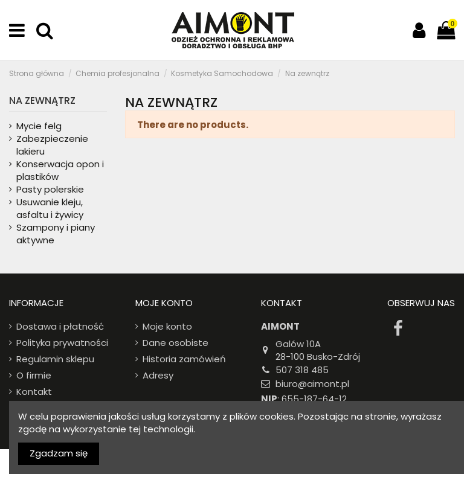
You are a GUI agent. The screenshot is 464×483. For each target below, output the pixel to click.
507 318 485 (302, 369)
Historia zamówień (184, 359)
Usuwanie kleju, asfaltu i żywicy (49, 208)
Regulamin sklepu (55, 359)
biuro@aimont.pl (312, 383)
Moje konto (167, 326)
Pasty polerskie (50, 189)
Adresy (158, 375)
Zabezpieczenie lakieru (52, 145)
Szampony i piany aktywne (55, 233)
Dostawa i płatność (60, 326)
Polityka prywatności (62, 342)
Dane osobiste (175, 342)
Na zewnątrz (42, 100)
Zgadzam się (59, 453)
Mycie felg (39, 126)
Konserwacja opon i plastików (60, 170)
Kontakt (34, 391)
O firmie (33, 375)
